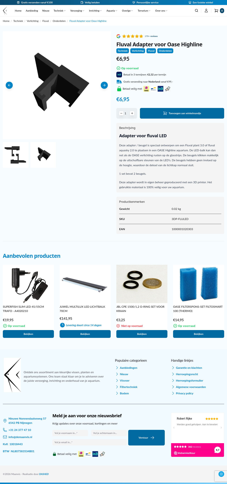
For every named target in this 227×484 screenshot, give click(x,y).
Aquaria (112, 10)
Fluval (45, 20)
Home (18, 10)
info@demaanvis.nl (20, 437)
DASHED (44, 473)
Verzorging (77, 10)
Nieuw (45, 10)
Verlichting (32, 20)
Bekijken (28, 333)
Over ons (161, 10)
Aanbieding (32, 10)
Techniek (60, 10)
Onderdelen (59, 20)
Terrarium (144, 10)
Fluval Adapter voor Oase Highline (88, 20)
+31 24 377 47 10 (20, 429)
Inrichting (95, 10)
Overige (128, 10)
